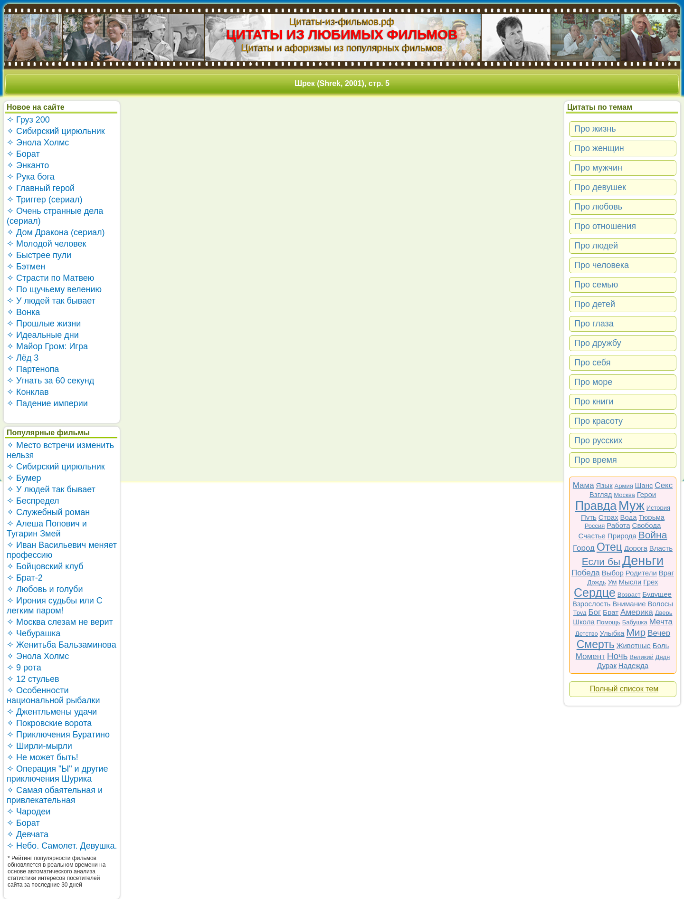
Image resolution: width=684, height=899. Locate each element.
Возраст (629, 594)
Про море (593, 382)
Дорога (635, 548)
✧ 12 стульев (33, 679)
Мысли (630, 582)
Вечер (658, 633)
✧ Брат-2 (25, 578)
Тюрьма (652, 517)
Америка (636, 612)
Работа (618, 525)
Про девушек (600, 187)
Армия (624, 485)
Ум (612, 582)
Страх (608, 517)
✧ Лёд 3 (22, 358)
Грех (650, 582)
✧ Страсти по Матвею (50, 278)
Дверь (664, 612)
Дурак (607, 665)
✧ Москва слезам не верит (60, 622)
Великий (641, 656)
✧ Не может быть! (42, 757)
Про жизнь (595, 129)
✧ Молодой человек (46, 244)
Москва (624, 494)
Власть (661, 548)
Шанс (644, 485)
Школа (584, 622)
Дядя (663, 656)
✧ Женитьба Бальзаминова (61, 645)
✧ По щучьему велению (54, 289)
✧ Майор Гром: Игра (47, 346)
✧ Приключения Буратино (58, 734)
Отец (609, 547)
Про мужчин (598, 167)
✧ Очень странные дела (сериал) (55, 216)
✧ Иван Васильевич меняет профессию (62, 550)
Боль (661, 645)
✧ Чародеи (28, 811)
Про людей (596, 245)
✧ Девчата (27, 834)
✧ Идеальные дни (43, 335)
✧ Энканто (28, 165)
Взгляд (600, 494)
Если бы (601, 561)
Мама (583, 485)
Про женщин (599, 148)
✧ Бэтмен (26, 266)
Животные (634, 645)
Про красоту (598, 421)
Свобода (646, 525)
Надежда (633, 665)
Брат (610, 612)
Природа (622, 536)
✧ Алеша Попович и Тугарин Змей (47, 528)
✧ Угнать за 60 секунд (50, 380)
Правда (596, 505)
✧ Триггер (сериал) (44, 199)
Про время (595, 460)
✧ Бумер (24, 478)
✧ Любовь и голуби (45, 589)
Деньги (643, 561)
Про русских (598, 440)
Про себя (592, 362)
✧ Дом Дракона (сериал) (56, 232)
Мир (636, 632)
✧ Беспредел (33, 501)
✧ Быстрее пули (39, 255)
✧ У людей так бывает (51, 301)
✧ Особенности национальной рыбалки (53, 695)
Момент (590, 656)
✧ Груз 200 (28, 119)
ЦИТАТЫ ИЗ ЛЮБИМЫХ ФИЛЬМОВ (342, 34)
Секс (664, 485)
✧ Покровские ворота (49, 723)
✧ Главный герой (41, 188)
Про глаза (594, 323)
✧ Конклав (28, 392)
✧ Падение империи (47, 403)
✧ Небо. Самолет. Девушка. (62, 846)
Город (584, 548)
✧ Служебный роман (48, 512)
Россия (595, 525)
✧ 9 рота (24, 667)
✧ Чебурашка (33, 633)
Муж (631, 505)
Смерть (596, 644)
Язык (604, 485)
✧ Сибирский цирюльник (56, 131)
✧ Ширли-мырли (39, 746)
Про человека (601, 265)
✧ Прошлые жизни (44, 323)
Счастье (592, 536)
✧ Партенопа (33, 369)
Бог (594, 612)
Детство (586, 633)
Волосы (661, 604)
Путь (589, 517)
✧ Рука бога (31, 177)
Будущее (657, 594)
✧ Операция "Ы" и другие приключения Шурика (57, 774)
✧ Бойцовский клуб (45, 566)
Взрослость (591, 604)
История (658, 507)
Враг (666, 573)
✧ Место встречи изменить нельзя (60, 450)
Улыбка (612, 633)
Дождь (597, 582)
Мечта (661, 621)
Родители (641, 573)
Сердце (595, 592)
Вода (628, 517)
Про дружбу (597, 343)
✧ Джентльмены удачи (52, 712)
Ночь (617, 656)
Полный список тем (624, 689)
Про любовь (598, 206)
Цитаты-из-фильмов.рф (341, 21)
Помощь (608, 622)
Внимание (629, 604)
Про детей (594, 304)
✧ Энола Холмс (38, 142)
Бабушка (634, 622)
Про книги (593, 401)
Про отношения (605, 226)
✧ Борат (23, 154)
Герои (646, 494)
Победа (585, 572)
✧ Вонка (23, 312)
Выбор (613, 573)
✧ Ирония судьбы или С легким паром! (55, 605)
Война (652, 534)
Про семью (596, 284)
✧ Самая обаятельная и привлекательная (55, 795)
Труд (580, 612)
